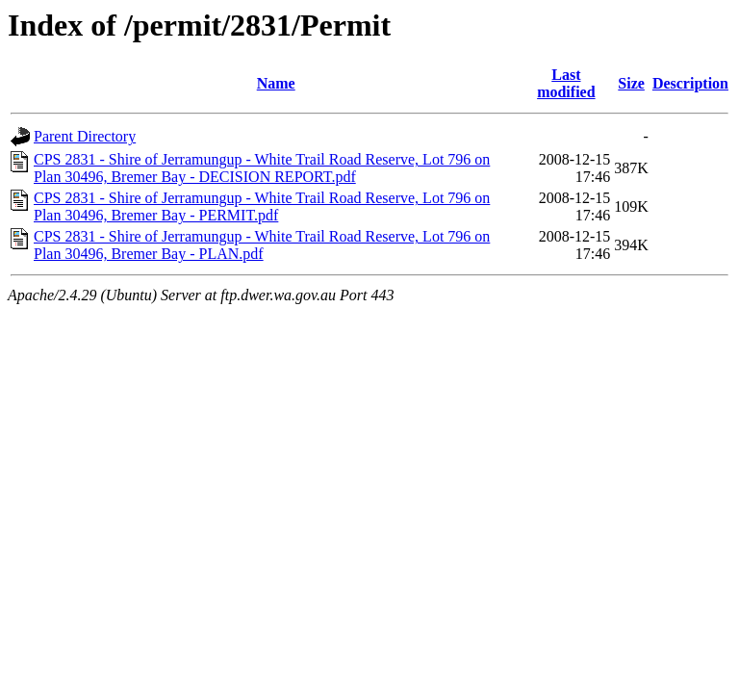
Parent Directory (85, 136)
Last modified (566, 83)
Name (276, 83)
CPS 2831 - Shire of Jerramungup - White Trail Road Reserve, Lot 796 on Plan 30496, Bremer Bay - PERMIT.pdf (262, 206)
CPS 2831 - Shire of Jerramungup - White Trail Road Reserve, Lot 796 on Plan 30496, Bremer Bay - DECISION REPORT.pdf (262, 168)
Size (631, 83)
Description (690, 83)
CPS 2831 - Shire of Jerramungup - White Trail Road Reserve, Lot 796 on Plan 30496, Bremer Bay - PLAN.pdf (262, 245)
